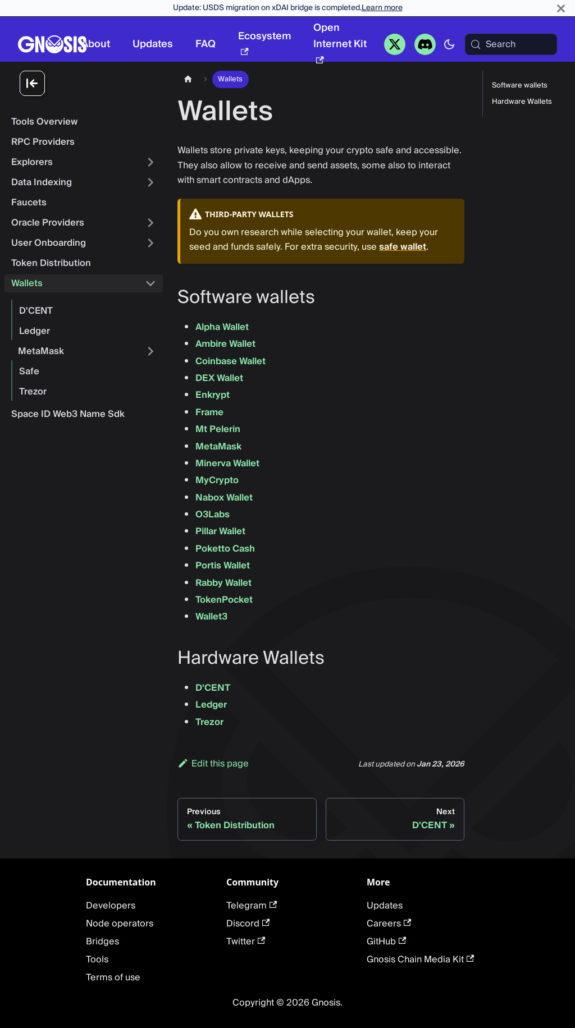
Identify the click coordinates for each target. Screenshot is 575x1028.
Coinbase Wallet (230, 361)
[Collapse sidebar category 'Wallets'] (150, 283)
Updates (153, 44)
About (95, 44)
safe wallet (402, 247)
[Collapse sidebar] (90, 84)
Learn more (382, 8)
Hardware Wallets (522, 102)
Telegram (251, 906)
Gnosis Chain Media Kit (420, 959)
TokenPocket (224, 600)
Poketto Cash (225, 549)
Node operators (119, 923)
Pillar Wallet (220, 531)
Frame (209, 412)
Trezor (209, 722)
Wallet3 (211, 617)
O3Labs (212, 514)
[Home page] (188, 79)
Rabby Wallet (223, 583)
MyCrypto (217, 480)
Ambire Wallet (225, 344)
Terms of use (113, 977)
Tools (97, 959)
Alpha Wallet (222, 327)
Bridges (102, 941)
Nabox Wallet (224, 498)
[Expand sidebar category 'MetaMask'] (150, 351)
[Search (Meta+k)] (511, 44)
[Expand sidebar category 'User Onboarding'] (150, 243)
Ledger (211, 705)
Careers (389, 923)
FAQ (205, 44)
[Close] (561, 8)
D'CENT (212, 688)
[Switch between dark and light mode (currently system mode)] (449, 44)
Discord (248, 923)
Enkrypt (212, 395)
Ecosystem (264, 41)
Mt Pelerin (217, 429)
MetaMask (218, 447)
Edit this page (213, 764)
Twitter (245, 941)
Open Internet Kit (340, 41)
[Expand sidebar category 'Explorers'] (150, 162)
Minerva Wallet (227, 463)
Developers (110, 906)
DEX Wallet (219, 378)
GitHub (386, 941)
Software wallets (519, 85)
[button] (83, 182)
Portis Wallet (222, 565)
